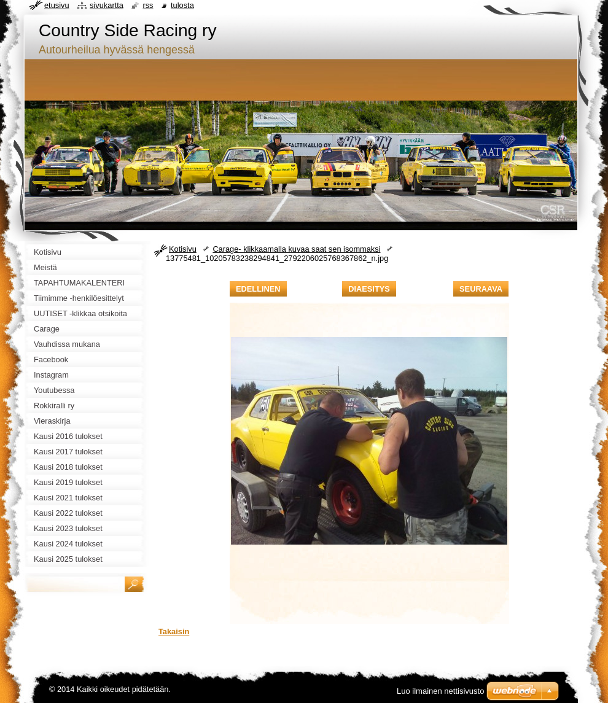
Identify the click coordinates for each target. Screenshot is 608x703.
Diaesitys (369, 288)
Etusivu (56, 5)
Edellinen (258, 288)
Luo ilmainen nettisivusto (440, 691)
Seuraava (480, 288)
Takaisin (173, 631)
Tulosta (182, 5)
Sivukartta (106, 5)
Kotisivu (183, 249)
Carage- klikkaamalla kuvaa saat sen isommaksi (296, 249)
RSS (147, 5)
